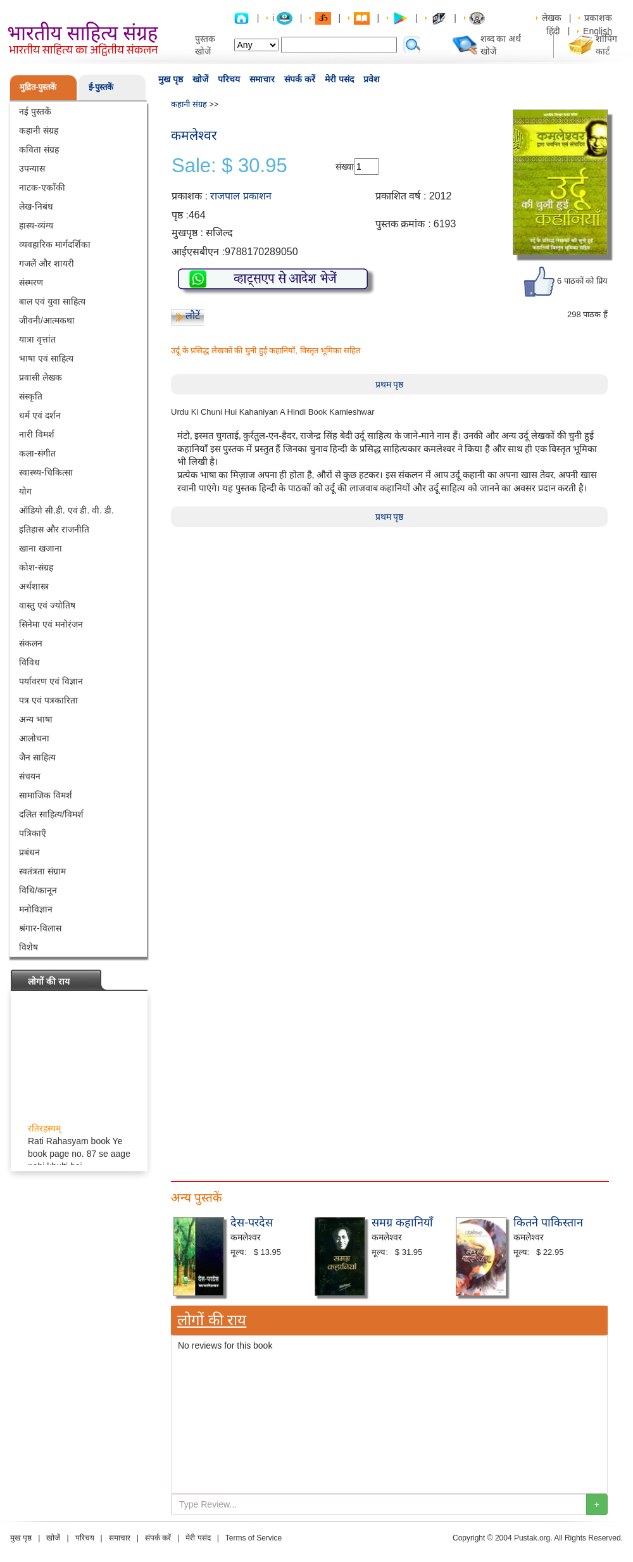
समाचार (262, 79)
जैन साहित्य (37, 757)
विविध (29, 662)
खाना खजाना (40, 548)
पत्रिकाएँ (32, 833)
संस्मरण (31, 282)
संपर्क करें (299, 79)
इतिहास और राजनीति (54, 529)
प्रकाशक (598, 18)
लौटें (192, 315)
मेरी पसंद (339, 79)
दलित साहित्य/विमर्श (51, 814)
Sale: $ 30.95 (229, 166)
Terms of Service (253, 1538)
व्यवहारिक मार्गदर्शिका (55, 244)
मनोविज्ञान (36, 909)
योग (25, 491)
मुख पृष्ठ (170, 79)
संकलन (30, 643)
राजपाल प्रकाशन (240, 196)
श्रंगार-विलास (40, 928)
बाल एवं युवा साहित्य (52, 301)
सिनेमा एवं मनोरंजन (51, 624)
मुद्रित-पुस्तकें (38, 87)
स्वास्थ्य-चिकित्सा (46, 472)
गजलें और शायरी (46, 263)
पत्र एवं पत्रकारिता (48, 700)
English (597, 31)
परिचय (229, 79)
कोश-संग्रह (36, 567)
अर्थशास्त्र (34, 586)
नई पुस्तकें (35, 111)
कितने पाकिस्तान (548, 1222)
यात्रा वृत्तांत (37, 339)
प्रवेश (371, 79)
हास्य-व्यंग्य (36, 225)
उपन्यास (32, 168)
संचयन (30, 776)
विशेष (28, 947)
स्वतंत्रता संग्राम (42, 871)
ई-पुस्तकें (101, 87)
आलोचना (34, 738)
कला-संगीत (37, 453)
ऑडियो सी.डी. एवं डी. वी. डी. (66, 510)
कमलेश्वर (194, 135)
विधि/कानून (38, 890)
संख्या (344, 166)
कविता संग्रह (39, 149)
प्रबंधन (29, 852)
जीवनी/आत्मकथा (47, 320)
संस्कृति (30, 396)
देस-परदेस (251, 1222)
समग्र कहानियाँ (402, 1222)
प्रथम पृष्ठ (389, 384)
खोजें (200, 79)
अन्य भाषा (36, 719)
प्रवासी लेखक (40, 377)
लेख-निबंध (36, 206)
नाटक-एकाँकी (42, 187)
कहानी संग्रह (38, 130)
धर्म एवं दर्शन (40, 415)
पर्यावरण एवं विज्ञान (51, 681)
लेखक (551, 18)
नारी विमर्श (36, 434)
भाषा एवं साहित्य (46, 358)
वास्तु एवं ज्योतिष (47, 605)
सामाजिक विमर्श (45, 795)
